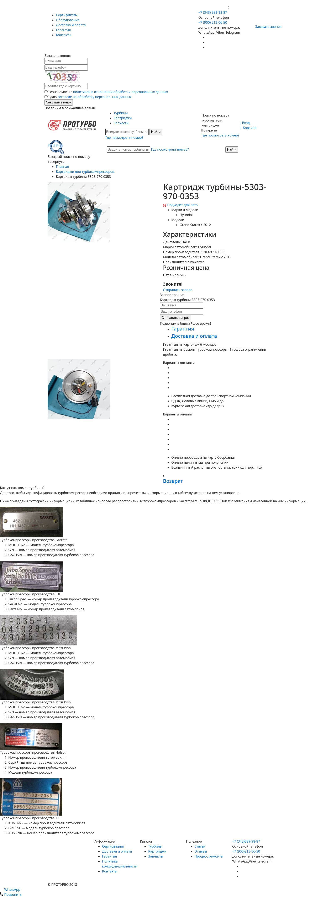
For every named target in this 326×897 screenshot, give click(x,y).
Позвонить (11, 894)
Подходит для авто (182, 205)
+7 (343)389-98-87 (246, 841)
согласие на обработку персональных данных (95, 97)
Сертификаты (67, 15)
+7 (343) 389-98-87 (212, 12)
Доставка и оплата (71, 25)
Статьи (199, 846)
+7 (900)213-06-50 (246, 851)
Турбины (121, 113)
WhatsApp (10, 889)
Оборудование (68, 20)
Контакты (63, 35)
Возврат (173, 480)
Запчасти (121, 123)
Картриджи (123, 118)
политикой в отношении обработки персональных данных (120, 92)
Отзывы (200, 851)
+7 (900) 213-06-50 (213, 7)
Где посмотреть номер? (124, 137)
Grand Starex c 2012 (195, 224)
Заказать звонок (267, 26)
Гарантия (63, 30)
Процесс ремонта (208, 856)
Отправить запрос (177, 290)
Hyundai (186, 215)
